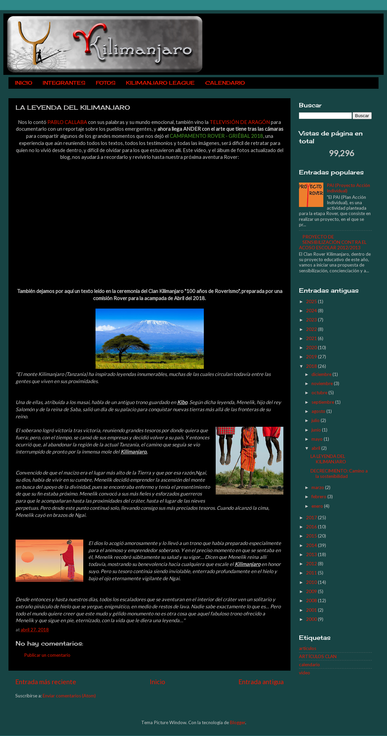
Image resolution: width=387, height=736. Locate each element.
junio (316, 430)
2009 (312, 591)
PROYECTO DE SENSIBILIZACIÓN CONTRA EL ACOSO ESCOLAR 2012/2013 (332, 242)
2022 (312, 329)
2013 (312, 554)
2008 (312, 600)
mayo (317, 439)
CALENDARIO (225, 83)
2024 (312, 310)
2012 (312, 563)
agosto (318, 411)
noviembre (322, 383)
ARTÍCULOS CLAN (318, 656)
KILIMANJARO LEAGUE (160, 83)
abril (316, 448)
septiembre (323, 402)
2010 (312, 582)
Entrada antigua (261, 682)
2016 (312, 526)
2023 (312, 319)
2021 (312, 338)
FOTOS (105, 83)
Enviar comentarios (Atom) (69, 695)
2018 (312, 366)
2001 (312, 610)
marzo (318, 487)
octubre (319, 392)
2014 (312, 545)
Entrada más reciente (45, 682)
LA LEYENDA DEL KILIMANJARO (328, 459)
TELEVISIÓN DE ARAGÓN (240, 122)
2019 (312, 356)
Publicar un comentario (47, 655)
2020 (312, 347)
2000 (312, 619)
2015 (312, 536)
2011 (312, 572)
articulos (307, 648)
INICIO (23, 83)
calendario (309, 664)
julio (316, 420)
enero (317, 506)
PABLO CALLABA (67, 122)
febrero (319, 496)
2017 (312, 517)
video (304, 672)
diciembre (321, 374)
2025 (312, 301)
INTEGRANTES (64, 83)
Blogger (237, 722)
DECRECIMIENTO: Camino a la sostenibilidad (339, 473)
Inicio (157, 682)
